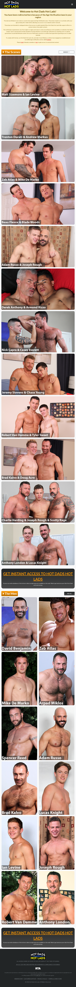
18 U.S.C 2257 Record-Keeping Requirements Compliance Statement (38, 964)
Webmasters (18, 978)
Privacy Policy (42, 978)
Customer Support (30, 978)
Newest (66, 52)
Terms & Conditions (55, 978)
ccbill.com (38, 975)
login (22, 42)
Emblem (49, 39)
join (37, 42)
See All (69, 593)
